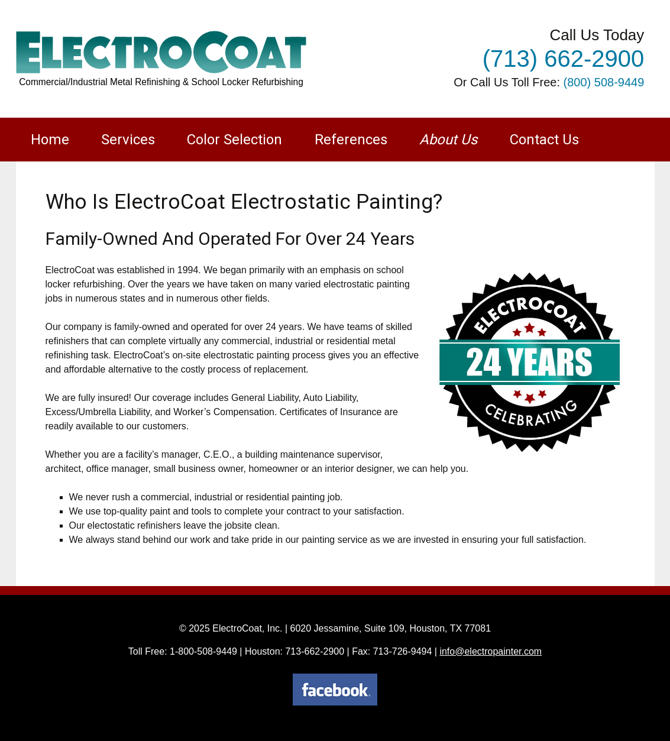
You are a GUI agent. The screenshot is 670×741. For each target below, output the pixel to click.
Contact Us (544, 139)
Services (128, 139)
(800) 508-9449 (604, 82)
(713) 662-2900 (564, 59)
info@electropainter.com (490, 651)
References (351, 139)
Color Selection (234, 139)
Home (50, 139)
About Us (448, 139)
